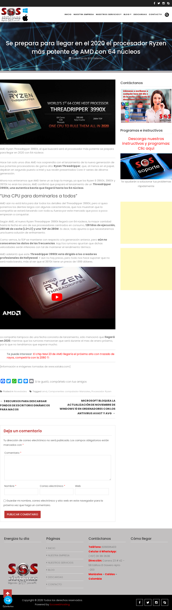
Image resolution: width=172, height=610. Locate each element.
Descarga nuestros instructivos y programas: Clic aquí (146, 143)
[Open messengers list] (8, 600)
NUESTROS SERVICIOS (108, 14)
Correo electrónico (52, 486)
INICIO (68, 14)
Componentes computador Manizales (69, 391)
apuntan (83, 243)
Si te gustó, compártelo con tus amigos (61, 382)
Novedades (20, 391)
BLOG (127, 14)
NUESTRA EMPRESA (84, 14)
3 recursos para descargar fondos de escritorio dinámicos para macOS (25, 405)
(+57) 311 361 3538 (99, 556)
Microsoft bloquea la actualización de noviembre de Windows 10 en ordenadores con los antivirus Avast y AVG (87, 407)
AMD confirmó (40, 184)
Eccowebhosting (60, 604)
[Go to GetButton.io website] (8, 606)
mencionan (51, 340)
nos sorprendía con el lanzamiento (58, 162)
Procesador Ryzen (101, 391)
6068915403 (109, 547)
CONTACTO (155, 14)
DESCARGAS (140, 14)
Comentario (12, 453)
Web (78, 486)
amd (44, 391)
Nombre (10, 486)
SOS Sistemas (95, 58)
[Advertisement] (146, 223)
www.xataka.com (59, 366)
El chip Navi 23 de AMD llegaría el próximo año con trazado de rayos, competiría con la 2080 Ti (60, 355)
